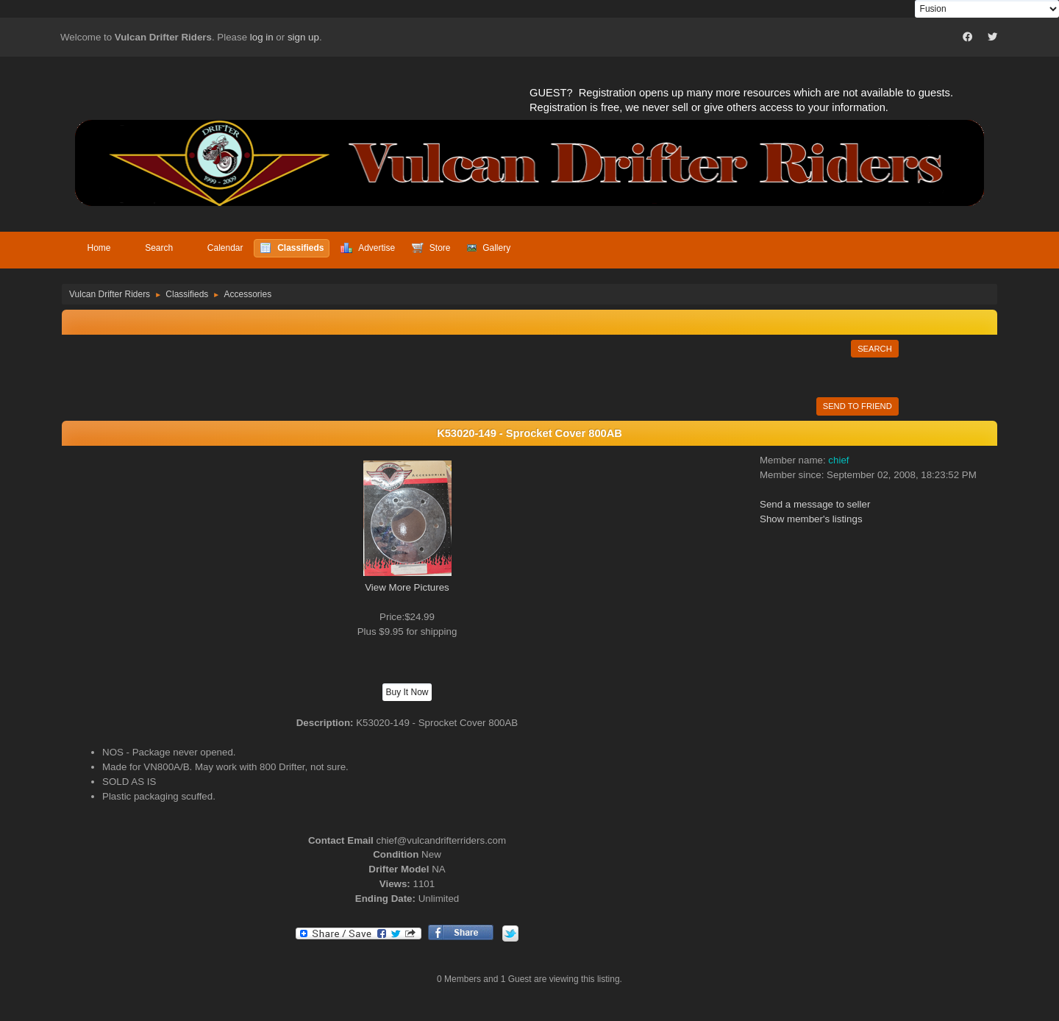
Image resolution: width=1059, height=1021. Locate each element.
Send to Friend (857, 406)
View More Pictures (407, 587)
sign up (303, 37)
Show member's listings (811, 518)
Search (874, 348)
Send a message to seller (815, 504)
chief (838, 460)
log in (262, 37)
